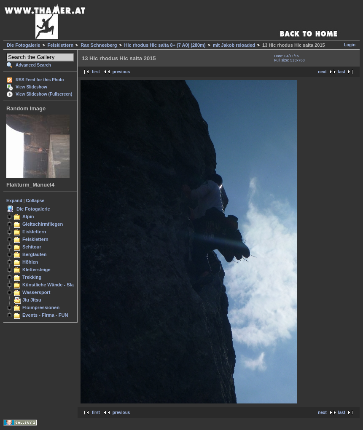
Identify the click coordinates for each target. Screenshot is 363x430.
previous (121, 71)
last (341, 71)
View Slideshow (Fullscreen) (44, 94)
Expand (14, 200)
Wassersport (36, 292)
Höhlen (30, 261)
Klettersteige (36, 269)
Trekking (31, 277)
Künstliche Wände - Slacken (53, 284)
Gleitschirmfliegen (42, 224)
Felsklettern (61, 45)
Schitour (31, 246)
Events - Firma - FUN (45, 315)
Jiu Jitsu (31, 299)
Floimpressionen (40, 307)
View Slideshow (31, 87)
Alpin (28, 216)
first (96, 71)
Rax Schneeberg (99, 45)
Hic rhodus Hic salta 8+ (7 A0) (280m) (165, 45)
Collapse (35, 200)
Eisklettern (34, 231)
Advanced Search (33, 65)
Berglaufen (34, 254)
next (322, 71)
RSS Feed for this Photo (40, 79)
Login (349, 45)
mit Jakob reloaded (234, 45)
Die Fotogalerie (23, 45)
